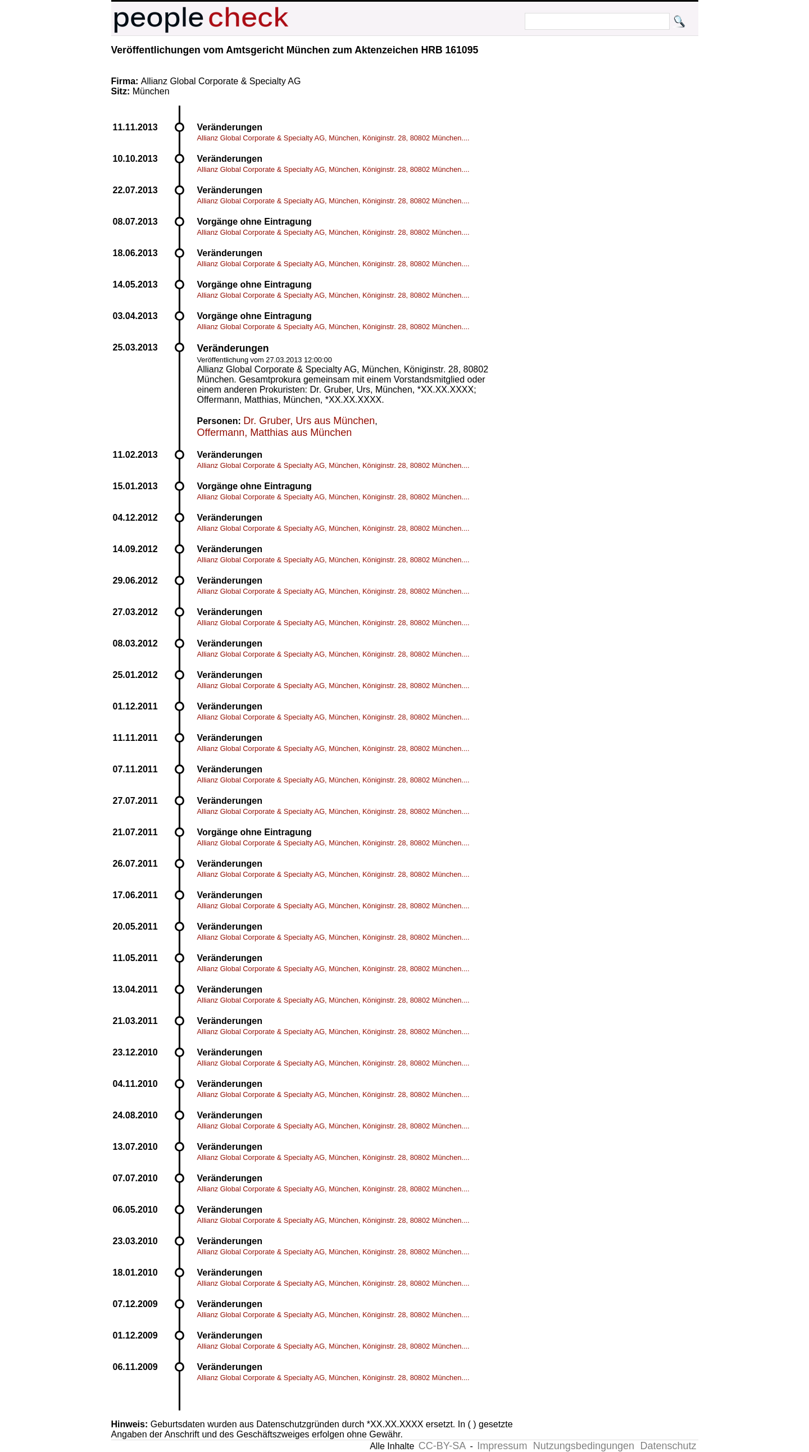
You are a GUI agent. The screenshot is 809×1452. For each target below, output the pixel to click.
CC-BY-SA (442, 1445)
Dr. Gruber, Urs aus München (309, 420)
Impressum (502, 1445)
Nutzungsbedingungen (583, 1445)
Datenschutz (668, 1445)
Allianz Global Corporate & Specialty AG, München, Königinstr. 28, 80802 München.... (333, 138)
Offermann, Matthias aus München (274, 432)
